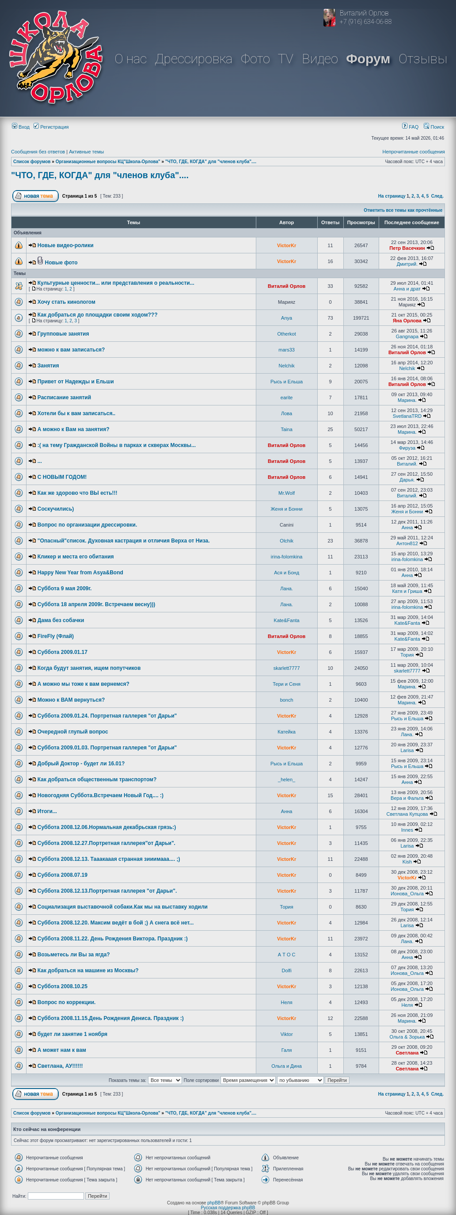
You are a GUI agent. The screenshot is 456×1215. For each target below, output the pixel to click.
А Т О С (287, 954)
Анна (407, 527)
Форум (368, 58)
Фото (255, 58)
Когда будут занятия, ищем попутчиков (89, 668)
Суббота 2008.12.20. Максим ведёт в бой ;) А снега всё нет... (116, 923)
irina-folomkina (287, 556)
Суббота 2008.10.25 (62, 986)
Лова (286, 413)
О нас (130, 58)
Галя (286, 1050)
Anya (286, 318)
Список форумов (32, 161)
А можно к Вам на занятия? (74, 429)
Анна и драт (407, 288)
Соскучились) (56, 509)
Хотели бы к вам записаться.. (76, 413)
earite (287, 397)
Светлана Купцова (407, 814)
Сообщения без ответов (38, 151)
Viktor (287, 1034)
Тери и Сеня (286, 684)
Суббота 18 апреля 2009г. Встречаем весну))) (96, 604)
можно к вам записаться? (71, 350)
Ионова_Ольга (407, 893)
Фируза (407, 448)
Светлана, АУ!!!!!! (60, 1066)
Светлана (407, 1052)
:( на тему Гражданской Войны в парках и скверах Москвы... (117, 445)
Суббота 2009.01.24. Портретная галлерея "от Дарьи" (107, 716)
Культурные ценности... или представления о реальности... (116, 283)
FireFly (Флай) (56, 636)
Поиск (434, 127)
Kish (407, 861)
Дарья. (406, 479)
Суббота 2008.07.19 (62, 875)
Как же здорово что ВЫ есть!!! (78, 493)
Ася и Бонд (286, 572)
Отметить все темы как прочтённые (403, 210)
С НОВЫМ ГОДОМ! (62, 477)
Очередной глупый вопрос (73, 732)
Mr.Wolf (286, 493)
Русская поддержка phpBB (228, 1207)
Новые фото (61, 263)
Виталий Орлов (286, 286)
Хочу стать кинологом (66, 302)
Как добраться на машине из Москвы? (88, 970)
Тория (407, 654)
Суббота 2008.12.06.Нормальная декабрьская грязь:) (107, 827)
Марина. (407, 400)
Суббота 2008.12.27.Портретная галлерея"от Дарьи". (106, 843)
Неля (287, 1002)
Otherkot (286, 333)
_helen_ (286, 779)
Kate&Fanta (287, 620)
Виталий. (407, 463)
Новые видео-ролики (66, 245)
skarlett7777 (287, 668)
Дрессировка (193, 58)
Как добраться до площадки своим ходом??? (98, 315)
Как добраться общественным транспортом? (97, 779)
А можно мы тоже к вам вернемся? (83, 684)
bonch (286, 700)
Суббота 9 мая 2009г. (65, 588)
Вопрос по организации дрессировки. (87, 525)
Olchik (286, 540)
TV (285, 58)
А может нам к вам (62, 1050)
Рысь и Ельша (286, 381)
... (40, 461)
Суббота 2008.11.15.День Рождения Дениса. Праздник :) (111, 1018)
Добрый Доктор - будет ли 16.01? (81, 763)
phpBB (213, 1202)
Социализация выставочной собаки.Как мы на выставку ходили (123, 907)
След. (437, 196)
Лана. (286, 588)
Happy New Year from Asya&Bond (80, 572)
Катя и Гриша (407, 591)
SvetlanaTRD (407, 416)
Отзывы (423, 58)
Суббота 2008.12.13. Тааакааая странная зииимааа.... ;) (109, 859)
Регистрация (51, 127)
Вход (21, 127)
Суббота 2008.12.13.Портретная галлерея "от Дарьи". (107, 891)
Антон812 (407, 543)
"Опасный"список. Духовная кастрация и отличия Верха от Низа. (124, 541)
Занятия (48, 366)
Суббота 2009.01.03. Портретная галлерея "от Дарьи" (107, 748)
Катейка (286, 731)
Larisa (407, 750)
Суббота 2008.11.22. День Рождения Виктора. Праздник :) (113, 939)
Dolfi (287, 970)
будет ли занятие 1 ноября (72, 1034)
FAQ (410, 127)
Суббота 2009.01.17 (62, 652)
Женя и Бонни (287, 509)
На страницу (392, 196)
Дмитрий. (407, 264)
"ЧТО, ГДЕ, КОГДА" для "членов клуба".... (210, 161)
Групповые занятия (63, 334)
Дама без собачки (61, 620)
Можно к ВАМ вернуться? (71, 700)
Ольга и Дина (286, 1066)
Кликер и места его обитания (76, 557)
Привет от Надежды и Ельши (76, 381)
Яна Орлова (407, 320)
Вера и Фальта (407, 798)
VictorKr (286, 245)
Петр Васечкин (407, 248)
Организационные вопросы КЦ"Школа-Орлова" (108, 161)
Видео (320, 58)
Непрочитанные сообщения (413, 151)
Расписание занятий (64, 397)
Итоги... (47, 811)
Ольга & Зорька (407, 1036)
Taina (286, 429)
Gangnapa (407, 336)
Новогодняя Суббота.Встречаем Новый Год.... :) (100, 795)
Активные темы (86, 151)
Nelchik (287, 365)
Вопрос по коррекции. (67, 1002)
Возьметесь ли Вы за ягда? (74, 954)
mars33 (286, 349)
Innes (407, 830)
